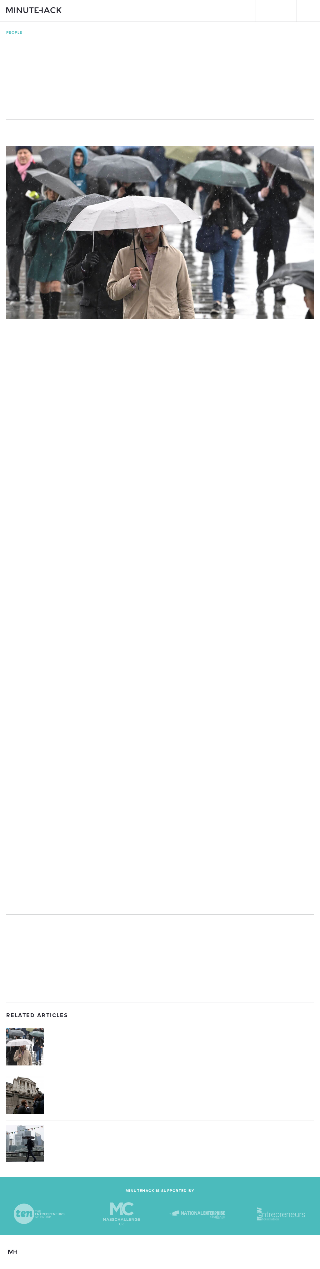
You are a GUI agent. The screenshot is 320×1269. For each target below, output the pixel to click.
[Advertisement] (160, 958)
